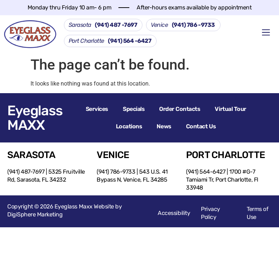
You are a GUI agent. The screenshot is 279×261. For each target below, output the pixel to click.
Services (97, 108)
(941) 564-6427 (205, 171)
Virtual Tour (230, 108)
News (164, 126)
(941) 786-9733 (116, 171)
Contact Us (201, 126)
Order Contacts (179, 108)
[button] (266, 33)
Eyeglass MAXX (34, 117)
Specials (134, 108)
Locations (129, 126)
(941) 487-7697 (25, 171)
